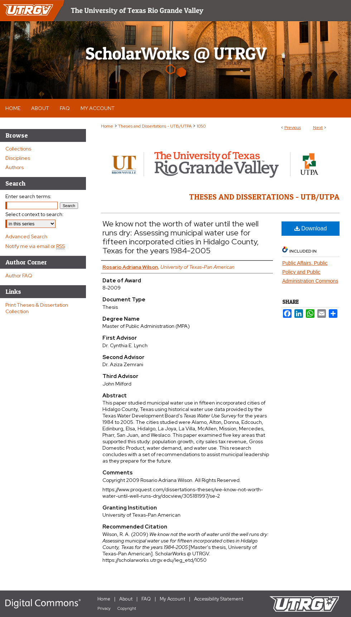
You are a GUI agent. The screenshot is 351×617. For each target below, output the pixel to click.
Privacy (104, 608)
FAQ (146, 599)
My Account (172, 599)
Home (107, 126)
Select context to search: (34, 214)
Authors (14, 167)
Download (310, 228)
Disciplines (17, 158)
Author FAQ (18, 275)
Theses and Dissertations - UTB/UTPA (155, 126)
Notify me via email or (35, 246)
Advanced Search (26, 236)
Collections (18, 148)
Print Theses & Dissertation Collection (36, 308)
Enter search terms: (28, 196)
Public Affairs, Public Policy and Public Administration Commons (310, 272)
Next (318, 127)
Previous (292, 127)
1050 (201, 126)
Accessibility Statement (218, 599)
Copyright (126, 608)
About (126, 599)
